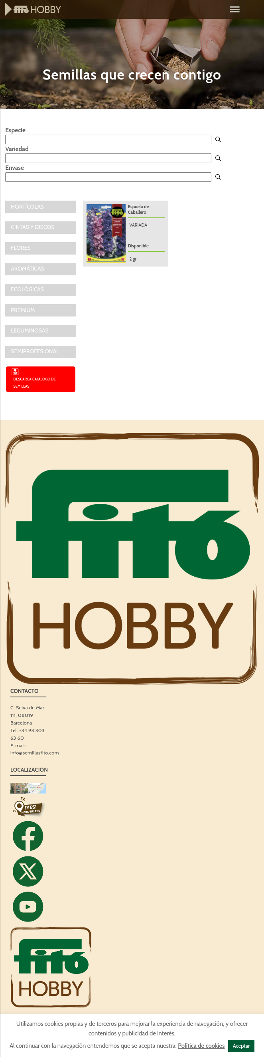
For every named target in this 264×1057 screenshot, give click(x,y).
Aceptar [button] (241, 1046)
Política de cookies (201, 1045)
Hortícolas (27, 206)
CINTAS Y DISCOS (32, 227)
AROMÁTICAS (27, 268)
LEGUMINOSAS (30, 330)
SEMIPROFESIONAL (35, 351)
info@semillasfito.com (34, 753)
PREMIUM (23, 310)
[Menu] (235, 9)
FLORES (20, 247)
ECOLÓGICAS (27, 289)
